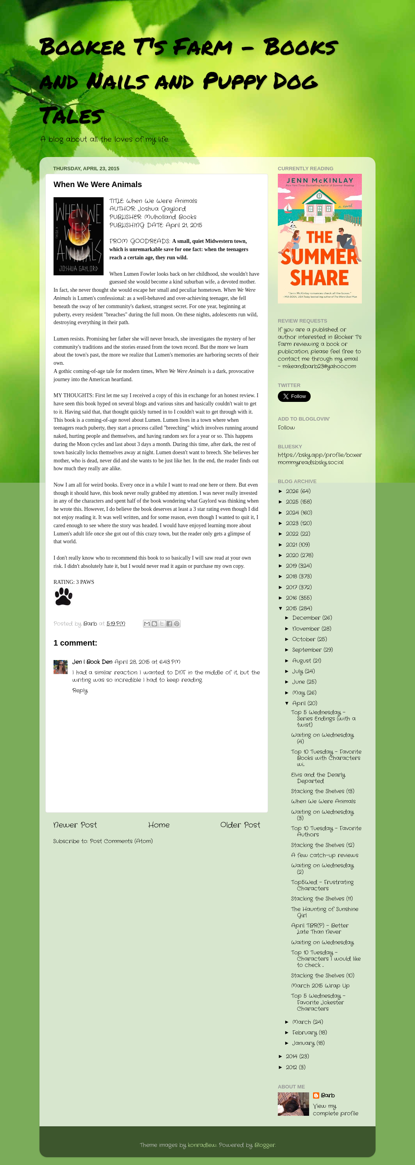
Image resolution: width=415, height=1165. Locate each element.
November (307, 629)
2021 (292, 545)
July (298, 671)
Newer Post (75, 825)
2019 (292, 566)
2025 (293, 502)
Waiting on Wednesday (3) (322, 815)
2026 (293, 491)
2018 (292, 576)
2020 (293, 555)
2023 (293, 523)
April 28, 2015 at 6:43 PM (147, 662)
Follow (286, 428)
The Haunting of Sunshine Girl (324, 912)
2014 (292, 1056)
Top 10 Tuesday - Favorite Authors (326, 832)
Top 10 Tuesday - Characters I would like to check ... (326, 959)
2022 (293, 534)
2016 (292, 598)
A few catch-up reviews (324, 855)
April (300, 703)
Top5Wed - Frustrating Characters (322, 885)
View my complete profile (335, 1110)
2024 (293, 513)
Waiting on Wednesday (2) (322, 869)
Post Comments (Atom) (121, 841)
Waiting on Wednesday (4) (322, 738)
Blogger (264, 1145)
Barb (328, 1095)
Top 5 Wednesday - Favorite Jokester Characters (318, 1002)
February (305, 1033)
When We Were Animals (323, 801)
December (307, 618)
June (299, 682)
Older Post (240, 825)
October (304, 639)
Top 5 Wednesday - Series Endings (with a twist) (323, 719)
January (304, 1043)
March (302, 1022)
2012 (292, 1067)
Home (159, 825)
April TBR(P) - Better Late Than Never (320, 929)
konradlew (202, 1145)
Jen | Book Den (92, 662)
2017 (292, 587)
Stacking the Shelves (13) (322, 791)
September (308, 650)
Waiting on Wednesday (322, 942)
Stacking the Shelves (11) (322, 899)
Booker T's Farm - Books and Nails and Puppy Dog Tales (187, 80)
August (302, 661)
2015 (292, 608)
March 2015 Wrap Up (320, 986)
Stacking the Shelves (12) (322, 845)
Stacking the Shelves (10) (322, 975)
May (299, 693)
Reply (80, 690)
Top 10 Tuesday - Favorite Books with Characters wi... (326, 758)
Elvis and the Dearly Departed (318, 778)
